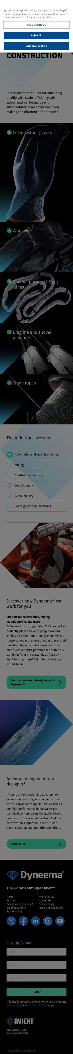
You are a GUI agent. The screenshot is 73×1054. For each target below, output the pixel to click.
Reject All (36, 35)
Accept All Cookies (36, 46)
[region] (36, 26)
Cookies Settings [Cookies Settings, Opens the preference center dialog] (36, 25)
